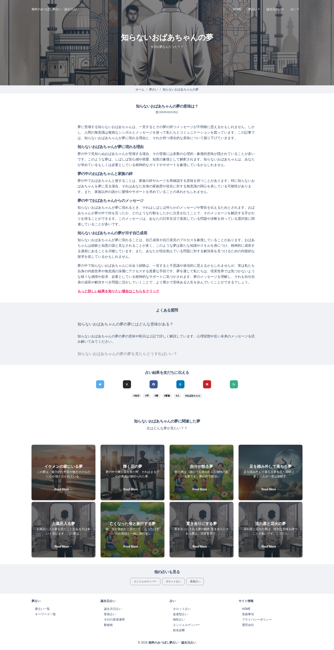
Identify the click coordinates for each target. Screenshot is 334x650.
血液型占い (180, 614)
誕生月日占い (113, 609)
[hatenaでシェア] (180, 384)
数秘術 (108, 625)
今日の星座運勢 (114, 619)
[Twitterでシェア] (100, 384)
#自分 (137, 395)
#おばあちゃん (192, 395)
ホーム (139, 89)
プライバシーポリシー (257, 619)
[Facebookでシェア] (154, 384)
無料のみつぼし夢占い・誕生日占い (55, 9)
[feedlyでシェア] (234, 384)
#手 (147, 395)
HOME (237, 9)
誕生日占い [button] (273, 9)
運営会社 (248, 625)
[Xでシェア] (127, 384)
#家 (156, 395)
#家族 (167, 395)
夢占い (153, 89)
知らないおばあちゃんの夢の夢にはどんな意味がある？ (125, 324)
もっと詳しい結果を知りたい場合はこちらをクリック (118, 291)
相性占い (179, 619)
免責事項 (248, 614)
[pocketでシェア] (207, 384)
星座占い (195, 581)
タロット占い (173, 581)
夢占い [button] (252, 9)
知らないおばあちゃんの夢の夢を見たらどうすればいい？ (127, 354)
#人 (177, 395)
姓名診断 (179, 630)
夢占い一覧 (42, 609)
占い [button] (294, 9)
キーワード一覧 (45, 614)
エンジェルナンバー (145, 581)
